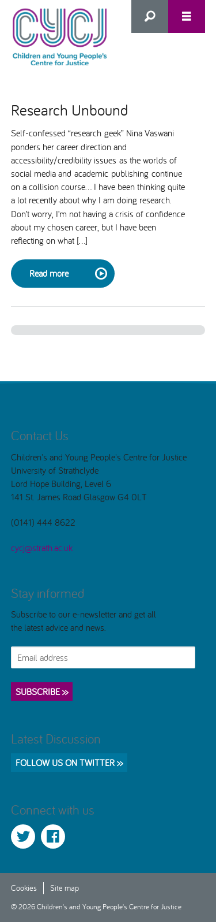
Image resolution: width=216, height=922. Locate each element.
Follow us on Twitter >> (69, 762)
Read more (67, 274)
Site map (64, 887)
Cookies (24, 887)
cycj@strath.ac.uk (42, 547)
